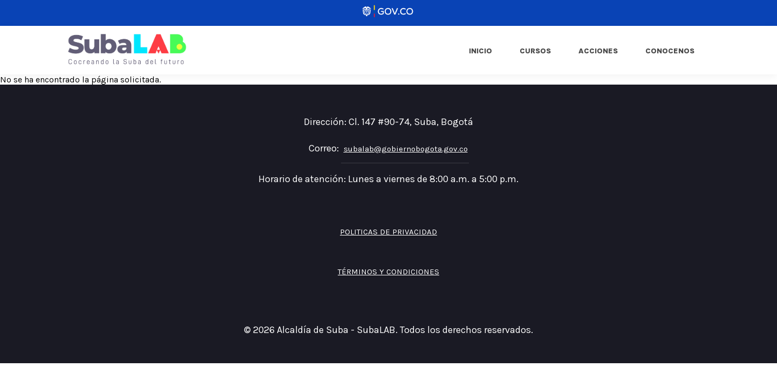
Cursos (535, 51)
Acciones (598, 51)
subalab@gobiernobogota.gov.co (406, 149)
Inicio (480, 51)
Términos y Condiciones (388, 271)
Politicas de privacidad (388, 232)
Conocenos (669, 51)
